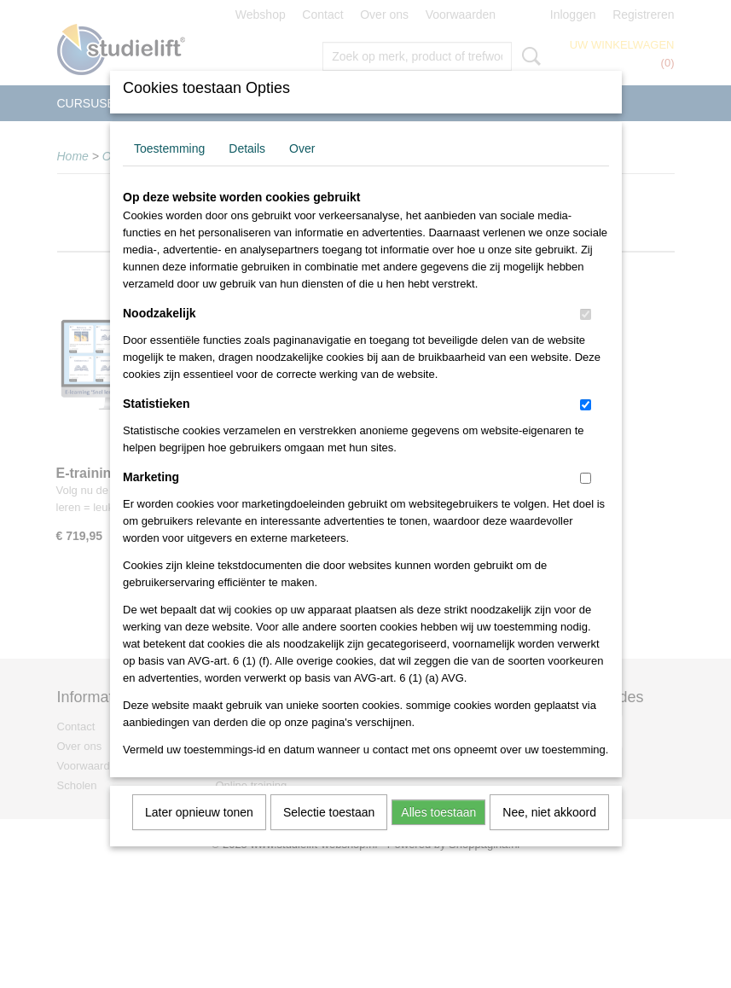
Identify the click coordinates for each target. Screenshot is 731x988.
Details (247, 170)
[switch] (585, 336)
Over (302, 170)
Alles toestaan (438, 834)
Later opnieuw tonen (199, 834)
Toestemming (169, 170)
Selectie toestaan (328, 834)
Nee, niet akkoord (549, 834)
